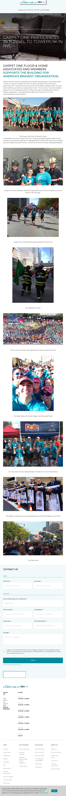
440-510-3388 (45, 10)
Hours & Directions (6, 708)
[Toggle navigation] (2, 3)
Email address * (38, 609)
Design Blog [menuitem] (23, 766)
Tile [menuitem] (4, 765)
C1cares (22, 27)
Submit (33, 660)
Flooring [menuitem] (5, 749)
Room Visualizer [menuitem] (24, 749)
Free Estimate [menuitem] (7, 780)
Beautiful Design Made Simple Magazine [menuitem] (23, 760)
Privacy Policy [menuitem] (55, 769)
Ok (54, 790)
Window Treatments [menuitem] (6, 772)
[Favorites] (61, 3)
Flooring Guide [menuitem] (39, 755)
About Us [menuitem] (54, 749)
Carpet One (6, 27)
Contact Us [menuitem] (54, 760)
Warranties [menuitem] (38, 764)
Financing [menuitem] (6, 783)
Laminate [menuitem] (6, 762)
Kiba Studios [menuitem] (7, 768)
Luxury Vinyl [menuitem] (7, 752)
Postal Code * (7, 621)
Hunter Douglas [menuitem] (8, 776)
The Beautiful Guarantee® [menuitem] (39, 759)
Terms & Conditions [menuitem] (54, 764)
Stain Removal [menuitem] (39, 749)
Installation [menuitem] (38, 767)
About (15, 27)
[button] (59, 3)
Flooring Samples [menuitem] (21, 753)
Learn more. (44, 793)
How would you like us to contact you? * (15, 598)
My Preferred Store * (40, 621)
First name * (6, 581)
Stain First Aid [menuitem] (39, 752)
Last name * (37, 581)
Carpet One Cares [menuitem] (54, 756)
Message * (6, 632)
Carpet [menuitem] (5, 759)
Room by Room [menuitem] (56, 752)
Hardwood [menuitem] (6, 755)
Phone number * (8, 609)
